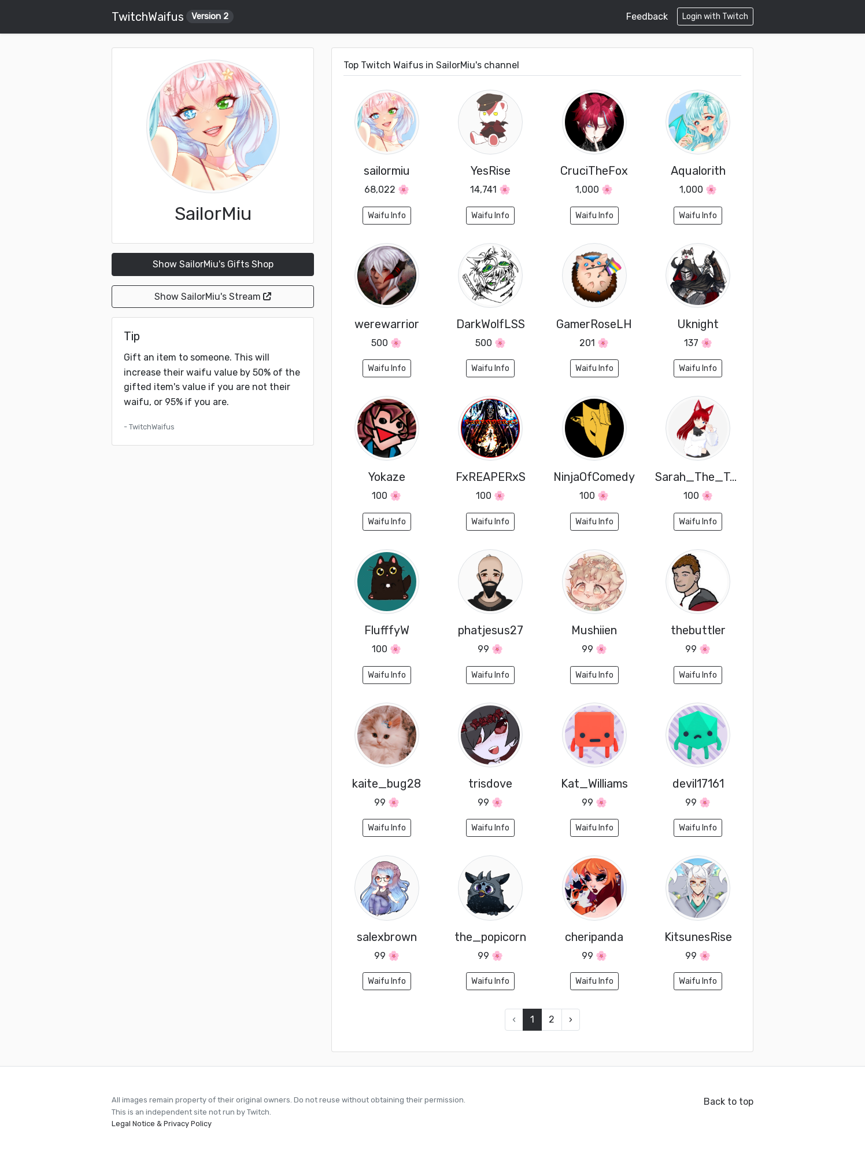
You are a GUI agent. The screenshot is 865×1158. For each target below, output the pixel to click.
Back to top (728, 1101)
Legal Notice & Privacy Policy (162, 1123)
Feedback (647, 16)
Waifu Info (387, 215)
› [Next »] (570, 1019)
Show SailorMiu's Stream (212, 296)
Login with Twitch (715, 16)
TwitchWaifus (173, 17)
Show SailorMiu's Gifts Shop (213, 264)
